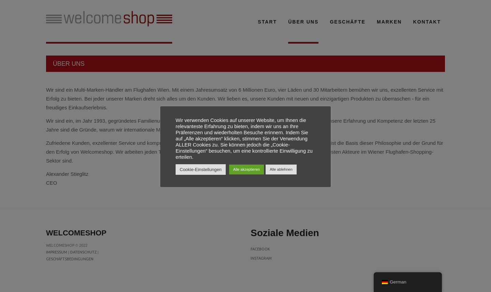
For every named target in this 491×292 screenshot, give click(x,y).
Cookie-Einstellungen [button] (201, 169)
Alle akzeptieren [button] (246, 169)
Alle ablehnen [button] (281, 169)
